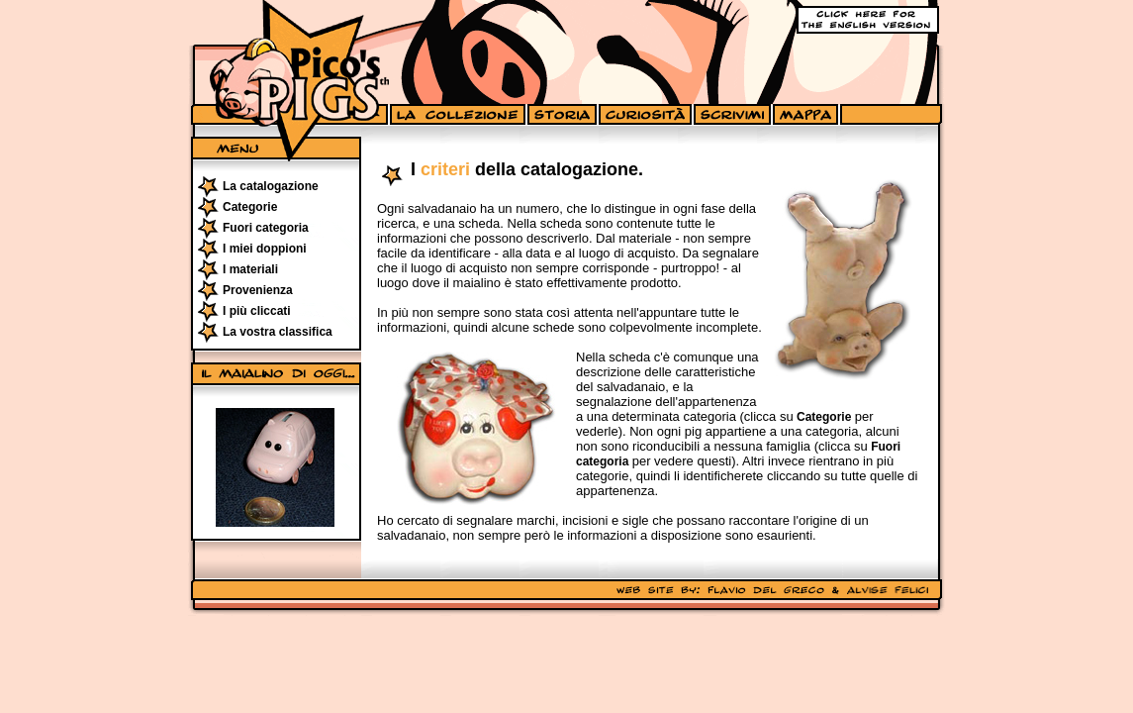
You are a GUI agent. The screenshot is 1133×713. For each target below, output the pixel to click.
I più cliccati (257, 311)
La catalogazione (271, 186)
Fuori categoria (266, 228)
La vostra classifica (277, 332)
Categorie (250, 207)
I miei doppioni (265, 248)
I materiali (250, 269)
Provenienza (258, 290)
